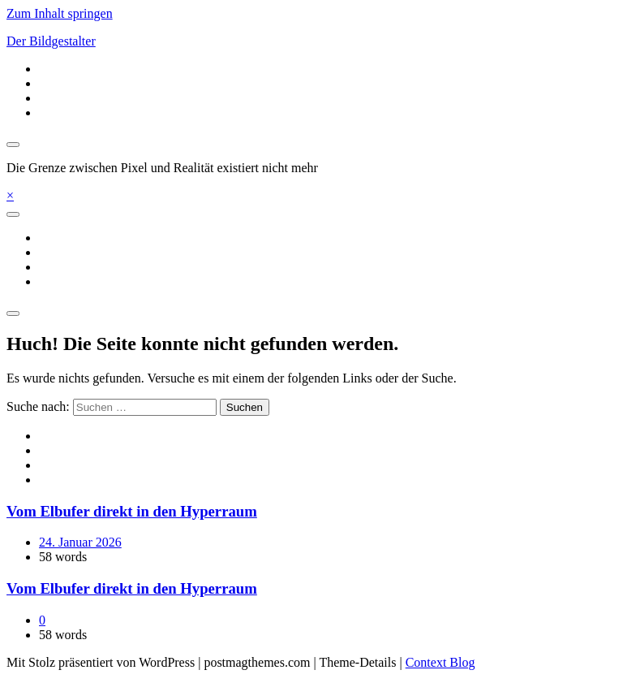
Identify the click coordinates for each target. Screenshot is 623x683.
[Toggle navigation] (12, 214)
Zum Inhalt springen (59, 13)
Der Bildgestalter (51, 41)
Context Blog (440, 662)
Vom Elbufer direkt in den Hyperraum (131, 511)
